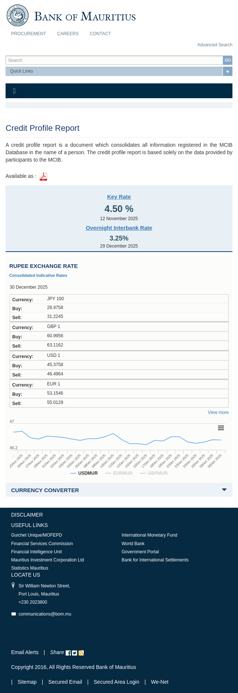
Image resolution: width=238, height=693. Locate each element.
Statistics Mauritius (29, 568)
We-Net (159, 682)
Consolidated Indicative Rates (38, 275)
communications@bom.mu (45, 614)
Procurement (28, 33)
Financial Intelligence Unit (36, 551)
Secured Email (65, 682)
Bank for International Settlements (155, 560)
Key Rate (119, 196)
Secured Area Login (116, 682)
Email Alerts (25, 652)
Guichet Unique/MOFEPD (36, 535)
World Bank (133, 543)
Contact (100, 33)
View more (218, 412)
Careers (68, 33)
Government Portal (140, 551)
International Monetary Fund (149, 535)
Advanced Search (214, 44)
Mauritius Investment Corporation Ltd (47, 560)
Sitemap (28, 682)
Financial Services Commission (42, 543)
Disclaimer (27, 515)
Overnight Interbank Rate (119, 228)
